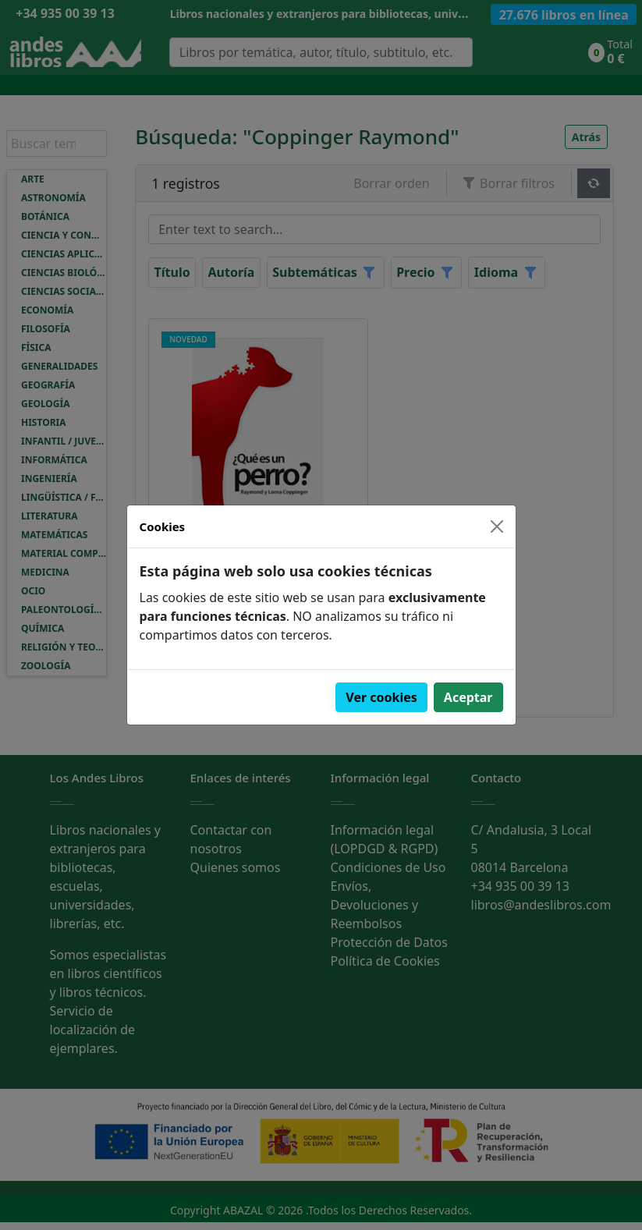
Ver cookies (381, 697)
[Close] (496, 526)
